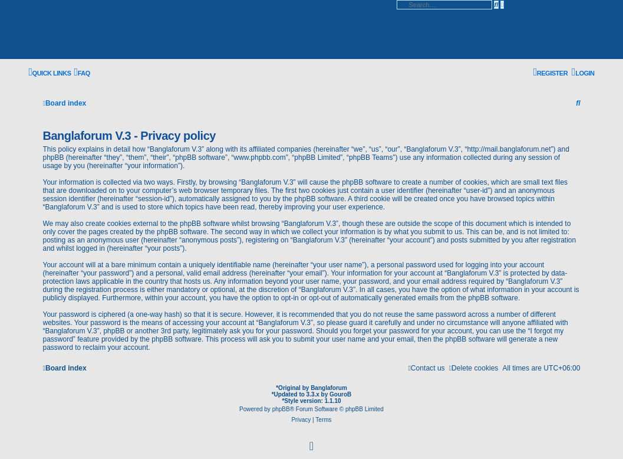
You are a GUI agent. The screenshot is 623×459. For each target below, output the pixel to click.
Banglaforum (329, 388)
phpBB (281, 409)
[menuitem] (82, 73)
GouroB (340, 394)
